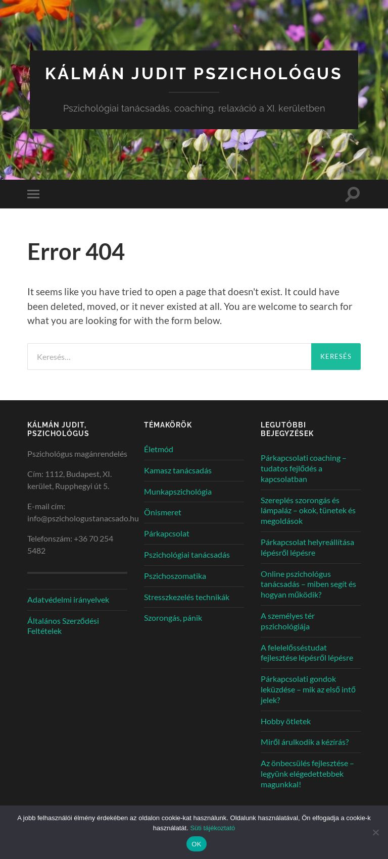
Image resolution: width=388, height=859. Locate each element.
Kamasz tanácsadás (178, 470)
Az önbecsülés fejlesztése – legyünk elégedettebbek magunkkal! (307, 773)
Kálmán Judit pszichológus (194, 73)
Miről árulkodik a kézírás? (305, 741)
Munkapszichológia (178, 491)
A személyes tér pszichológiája (288, 621)
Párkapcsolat (166, 533)
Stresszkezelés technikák (186, 597)
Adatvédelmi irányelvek (68, 599)
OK (196, 844)
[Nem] (375, 832)
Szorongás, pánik (173, 617)
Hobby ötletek (286, 721)
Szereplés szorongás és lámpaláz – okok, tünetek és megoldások (308, 510)
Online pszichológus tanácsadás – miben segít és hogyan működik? (308, 584)
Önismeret (162, 512)
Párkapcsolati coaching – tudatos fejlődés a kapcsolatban (304, 468)
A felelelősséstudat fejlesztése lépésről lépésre (307, 652)
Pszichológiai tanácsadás (187, 554)
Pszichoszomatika (175, 575)
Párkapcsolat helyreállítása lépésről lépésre (307, 547)
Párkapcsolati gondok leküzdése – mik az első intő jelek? (308, 689)
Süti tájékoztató (212, 828)
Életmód (158, 449)
